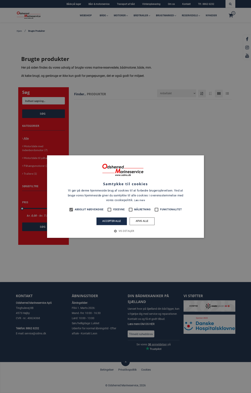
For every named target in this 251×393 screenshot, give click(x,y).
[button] (125, 231)
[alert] (125, 196)
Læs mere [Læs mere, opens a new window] (139, 200)
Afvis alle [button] (142, 221)
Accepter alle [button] (111, 221)
